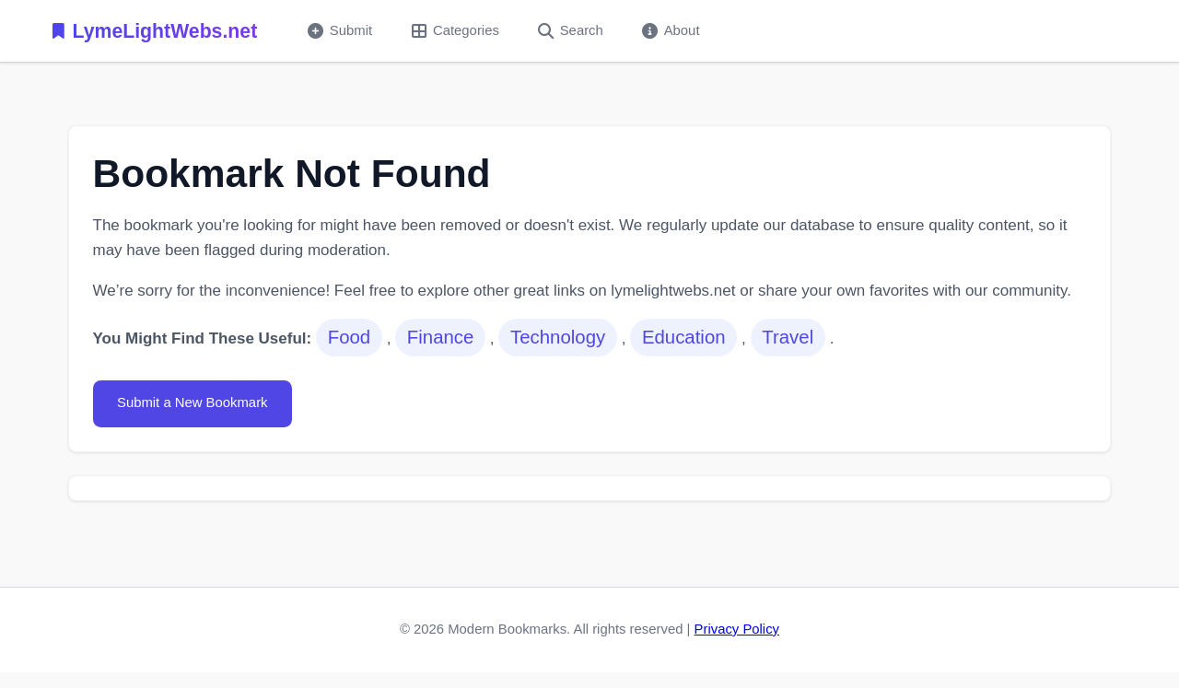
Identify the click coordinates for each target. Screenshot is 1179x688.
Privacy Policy (737, 629)
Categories (455, 31)
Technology (557, 337)
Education (684, 337)
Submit (340, 31)
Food (349, 337)
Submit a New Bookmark (192, 402)
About (670, 31)
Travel (787, 337)
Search (570, 31)
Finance (440, 337)
